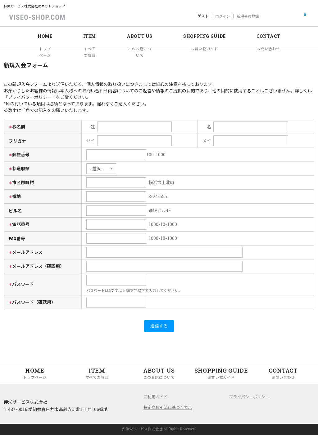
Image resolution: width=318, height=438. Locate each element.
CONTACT (278, 35)
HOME (34, 35)
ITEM (82, 35)
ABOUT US (136, 35)
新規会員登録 (248, 16)
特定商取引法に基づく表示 (167, 410)
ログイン (222, 16)
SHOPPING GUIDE (207, 35)
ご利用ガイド (155, 400)
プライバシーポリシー (249, 400)
